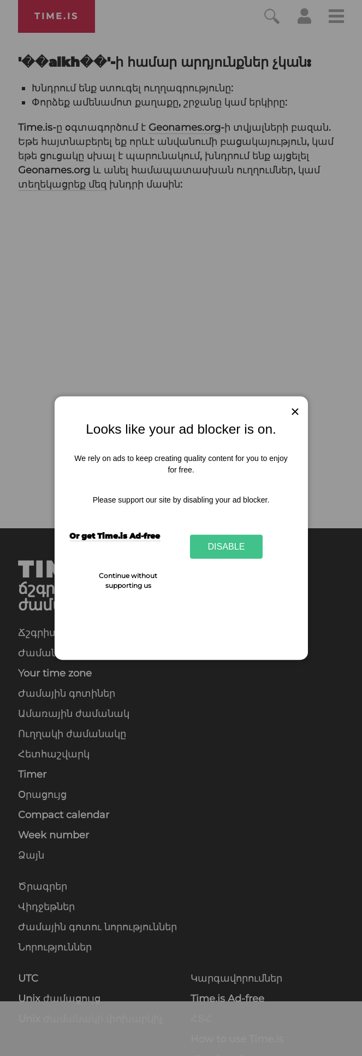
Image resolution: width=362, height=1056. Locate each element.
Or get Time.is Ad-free (114, 536)
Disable (226, 546)
